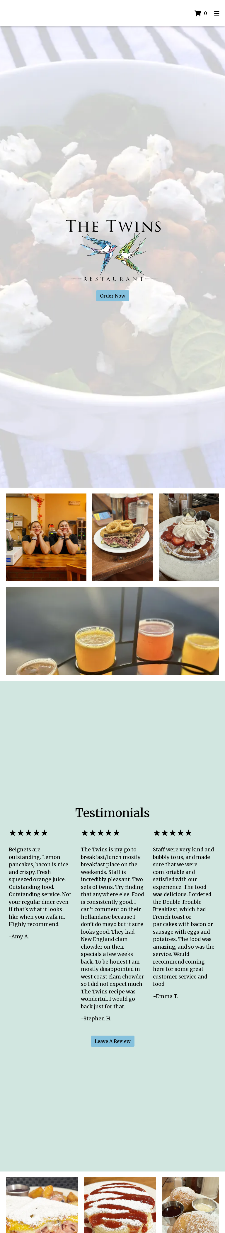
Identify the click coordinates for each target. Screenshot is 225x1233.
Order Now (112, 296)
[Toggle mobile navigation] (217, 13)
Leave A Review (113, 1041)
